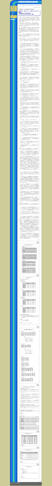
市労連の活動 (22, 5)
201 (29, 5)
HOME (19, 5)
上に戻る (40, 481)
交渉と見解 (26, 5)
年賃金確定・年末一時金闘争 (34, 5)
